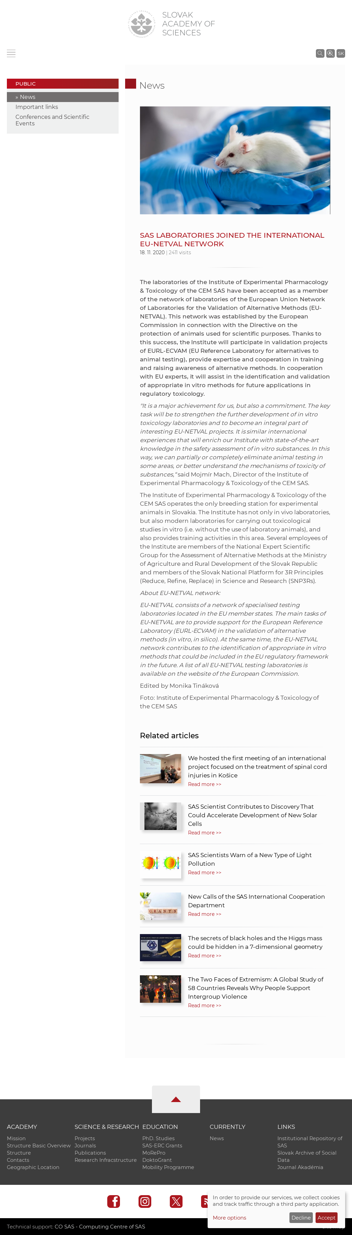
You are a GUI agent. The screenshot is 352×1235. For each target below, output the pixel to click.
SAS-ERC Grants (162, 1146)
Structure (19, 1153)
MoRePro (153, 1153)
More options (229, 1217)
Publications (90, 1153)
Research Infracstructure (106, 1160)
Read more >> (204, 784)
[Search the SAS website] (320, 53)
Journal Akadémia (300, 1167)
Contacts (18, 1160)
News (27, 97)
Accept (327, 1217)
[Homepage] (141, 24)
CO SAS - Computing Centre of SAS (100, 1226)
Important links (36, 107)
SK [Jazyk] (341, 53)
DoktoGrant (157, 1160)
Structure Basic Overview (39, 1146)
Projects (85, 1138)
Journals (85, 1146)
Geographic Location (33, 1167)
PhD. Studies (158, 1138)
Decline (301, 1217)
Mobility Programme (168, 1167)
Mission (16, 1138)
